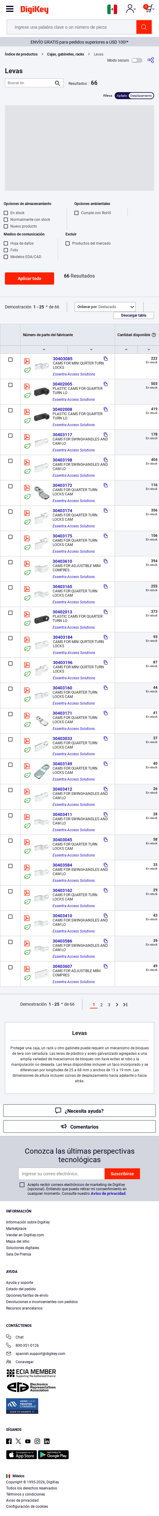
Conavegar (20, 1362)
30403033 (62, 738)
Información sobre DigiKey (28, 1222)
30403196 (62, 662)
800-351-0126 (22, 1346)
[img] (34, 11)
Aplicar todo (29, 278)
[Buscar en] (29, 83)
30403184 (62, 637)
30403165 (62, 586)
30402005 (62, 384)
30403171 (62, 713)
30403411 (62, 814)
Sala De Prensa (18, 1254)
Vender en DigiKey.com (25, 1235)
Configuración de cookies (27, 1506)
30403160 (62, 687)
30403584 (62, 865)
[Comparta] (150, 60)
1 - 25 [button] (38, 306)
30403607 (62, 966)
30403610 (62, 561)
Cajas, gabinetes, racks (65, 54)
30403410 (62, 915)
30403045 (62, 839)
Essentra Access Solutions (74, 374)
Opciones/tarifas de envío (27, 1295)
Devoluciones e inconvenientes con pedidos (42, 1302)
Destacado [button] (96, 307)
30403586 (62, 941)
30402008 (62, 409)
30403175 (62, 535)
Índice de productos (21, 54)
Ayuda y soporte (19, 1283)
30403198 (62, 460)
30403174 (62, 510)
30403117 (62, 434)
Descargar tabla (133, 315)
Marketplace (16, 1229)
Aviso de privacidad (108, 1193)
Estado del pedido (21, 1289)
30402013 (62, 611)
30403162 (62, 890)
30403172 (62, 485)
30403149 (62, 763)
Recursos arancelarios (24, 1308)
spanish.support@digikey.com (35, 1354)
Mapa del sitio (17, 1241)
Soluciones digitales (22, 1248)
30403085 (62, 358)
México (15, 1476)
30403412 (62, 789)
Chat (15, 1338)
